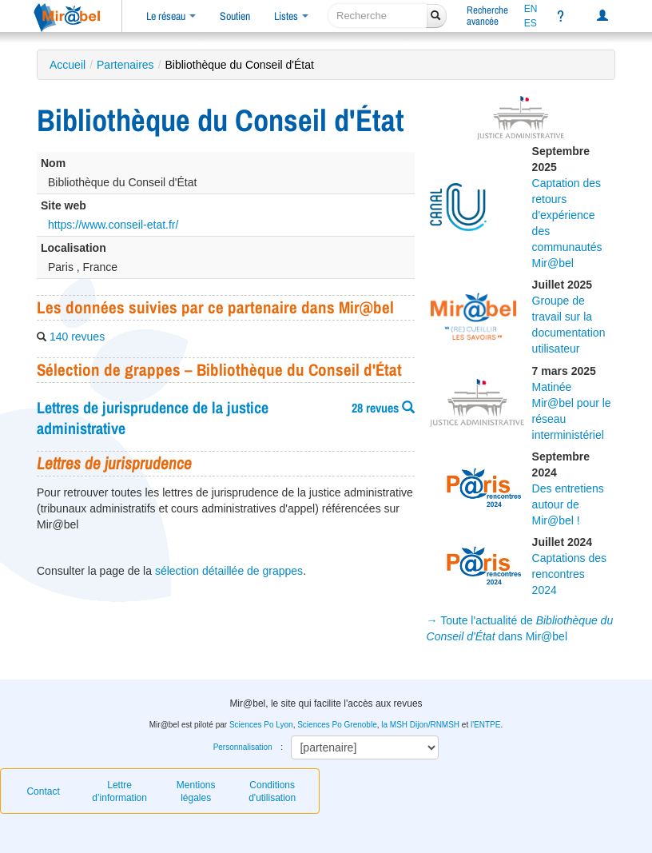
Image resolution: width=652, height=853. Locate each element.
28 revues (383, 408)
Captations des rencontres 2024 (569, 574)
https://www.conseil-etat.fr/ (113, 224)
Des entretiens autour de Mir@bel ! (568, 504)
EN (531, 8)
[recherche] (377, 15)
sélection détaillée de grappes (229, 570)
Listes (291, 16)
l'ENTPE (485, 724)
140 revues (77, 336)
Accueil (67, 64)
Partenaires (125, 64)
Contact (42, 791)
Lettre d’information (119, 791)
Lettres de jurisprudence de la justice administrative (152, 418)
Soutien (235, 16)
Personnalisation (242, 747)
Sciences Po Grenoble (337, 724)
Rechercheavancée (487, 15)
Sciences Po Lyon (261, 724)
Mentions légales (196, 791)
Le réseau (171, 16)
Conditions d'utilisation (272, 791)
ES (530, 23)
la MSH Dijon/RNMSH (420, 724)
